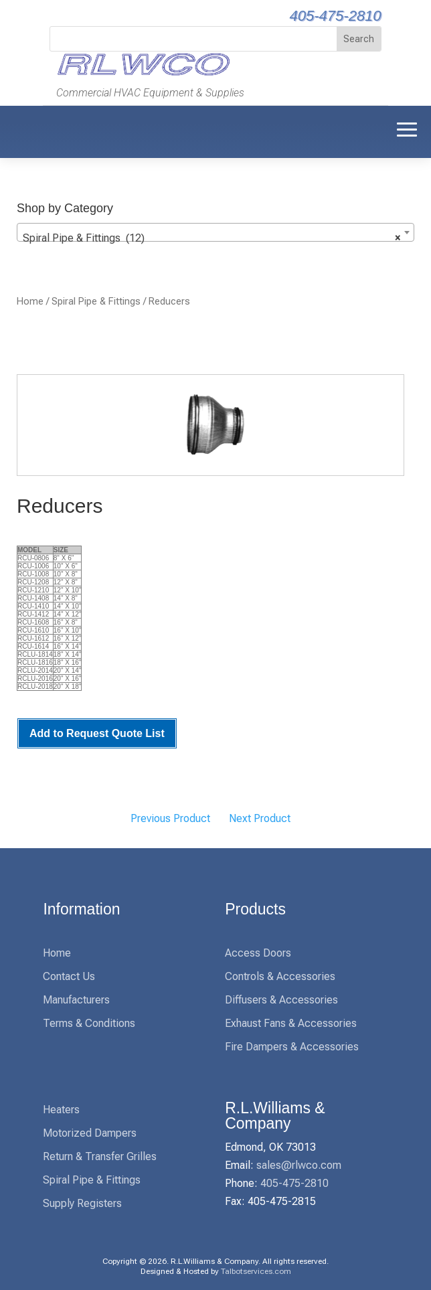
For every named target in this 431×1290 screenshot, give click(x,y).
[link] (142, 74)
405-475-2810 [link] (335, 15)
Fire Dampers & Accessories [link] (292, 1046)
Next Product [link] (259, 818)
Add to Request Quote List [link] (97, 733)
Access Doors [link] (258, 953)
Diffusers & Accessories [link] (281, 999)
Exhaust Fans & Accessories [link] (291, 1023)
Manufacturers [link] (76, 999)
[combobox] (215, 232)
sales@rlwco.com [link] (298, 1165)
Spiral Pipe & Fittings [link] (96, 301)
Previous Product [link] (170, 818)
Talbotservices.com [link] (256, 1271)
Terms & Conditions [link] (89, 1023)
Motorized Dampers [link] (90, 1133)
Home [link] (30, 301)
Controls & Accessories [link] (280, 976)
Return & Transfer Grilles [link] (100, 1156)
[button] (407, 128)
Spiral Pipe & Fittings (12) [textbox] (211, 238)
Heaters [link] (61, 1109)
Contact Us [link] (69, 976)
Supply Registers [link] (82, 1203)
